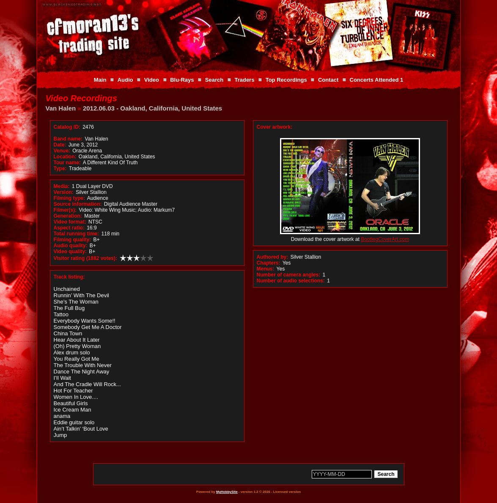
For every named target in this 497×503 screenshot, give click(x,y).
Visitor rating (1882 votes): (86, 258)
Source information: (78, 204)
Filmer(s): (65, 210)
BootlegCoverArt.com (385, 239)
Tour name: (67, 163)
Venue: (62, 151)
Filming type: (69, 198)
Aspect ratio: (69, 228)
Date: (60, 145)
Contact (328, 80)
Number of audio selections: (291, 281)
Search (214, 80)
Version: (64, 192)
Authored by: (272, 257)
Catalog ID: (67, 127)
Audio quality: (71, 246)
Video (151, 80)
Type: (60, 168)
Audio (125, 80)
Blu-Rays (182, 80)
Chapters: (268, 263)
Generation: (68, 216)
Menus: (266, 269)
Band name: (68, 139)
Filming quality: (72, 240)
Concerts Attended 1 (377, 80)
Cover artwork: (275, 127)
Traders (244, 80)
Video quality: (70, 251)
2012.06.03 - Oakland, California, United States (152, 108)
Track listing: (69, 277)
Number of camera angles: (289, 275)
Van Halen (61, 108)
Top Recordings (286, 80)
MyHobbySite (227, 492)
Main (100, 80)
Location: (65, 157)
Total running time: (76, 234)
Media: (62, 186)
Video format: (70, 222)
